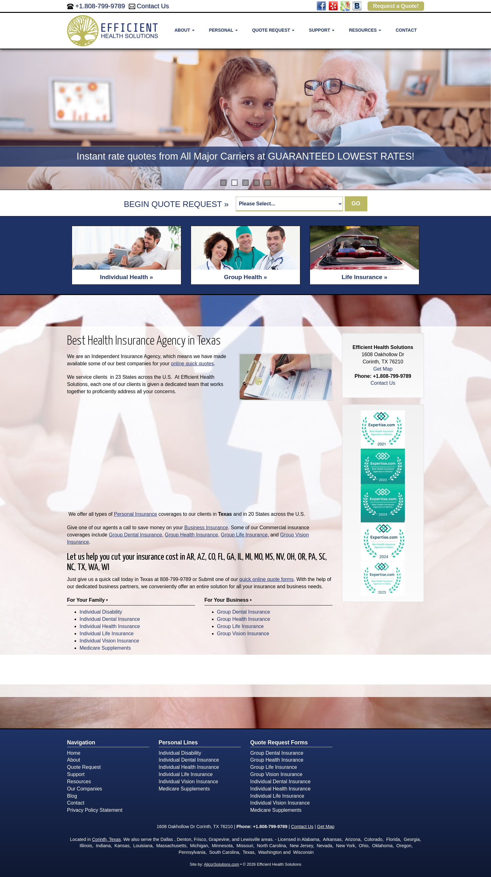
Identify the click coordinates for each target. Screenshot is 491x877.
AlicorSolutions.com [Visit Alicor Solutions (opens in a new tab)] (221, 864)
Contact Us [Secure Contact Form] (382, 383)
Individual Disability (101, 612)
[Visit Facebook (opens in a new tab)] (321, 5)
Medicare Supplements (105, 648)
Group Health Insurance (191, 534)
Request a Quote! (396, 6)
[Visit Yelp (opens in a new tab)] (333, 5)
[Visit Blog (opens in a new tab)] (357, 5)
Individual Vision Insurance (109, 640)
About (73, 760)
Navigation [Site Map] (81, 742)
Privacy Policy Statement (94, 810)
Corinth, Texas (106, 839)
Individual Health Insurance (110, 626)
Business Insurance (206, 527)
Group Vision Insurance (243, 633)
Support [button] (322, 30)
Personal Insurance (135, 514)
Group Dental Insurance (135, 534)
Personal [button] (223, 30)
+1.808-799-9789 (100, 5)
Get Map (382, 369)
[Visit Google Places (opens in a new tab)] (345, 5)
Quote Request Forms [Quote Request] (279, 742)
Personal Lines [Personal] (178, 742)
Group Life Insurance (244, 534)
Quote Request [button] (273, 30)
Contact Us (153, 5)
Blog (72, 796)
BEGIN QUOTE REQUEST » (176, 204)
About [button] (184, 30)
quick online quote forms (266, 579)
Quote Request (84, 767)
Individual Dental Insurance (110, 619)
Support (76, 774)
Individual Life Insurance (107, 633)
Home (73, 753)
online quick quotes (192, 363)
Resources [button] (365, 30)
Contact (405, 30)
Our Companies (84, 788)
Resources (79, 781)
